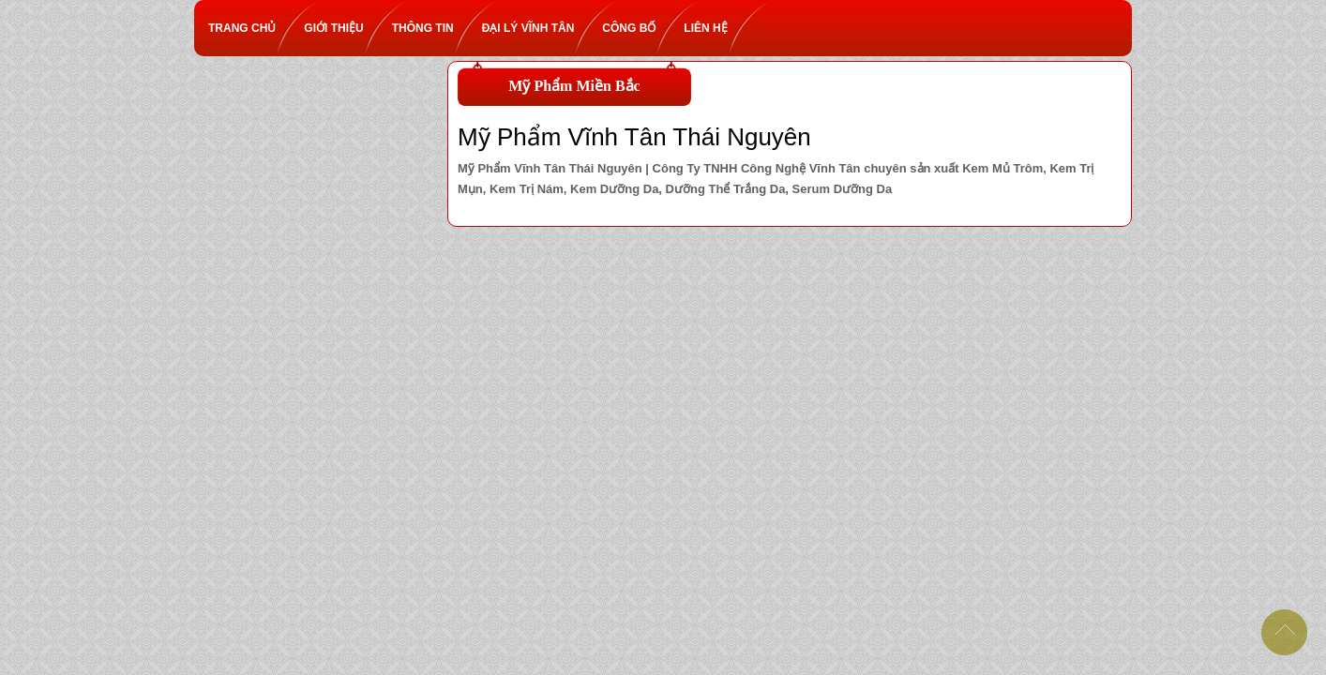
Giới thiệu (340, 28)
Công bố (636, 28)
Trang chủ (249, 28)
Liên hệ (712, 28)
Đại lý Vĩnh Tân (535, 28)
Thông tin (430, 28)
